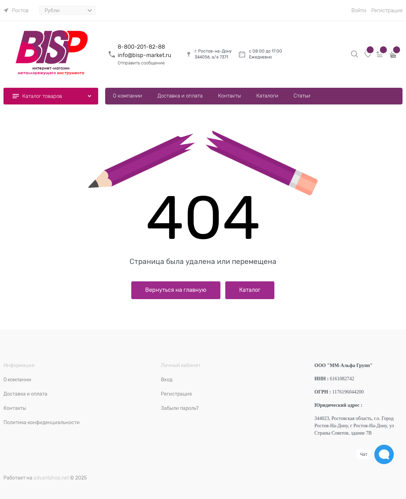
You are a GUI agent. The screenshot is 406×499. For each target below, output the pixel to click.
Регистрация (387, 10)
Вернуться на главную (175, 290)
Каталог (249, 290)
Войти (358, 10)
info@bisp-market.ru (144, 55)
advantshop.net (51, 478)
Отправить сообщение (141, 62)
